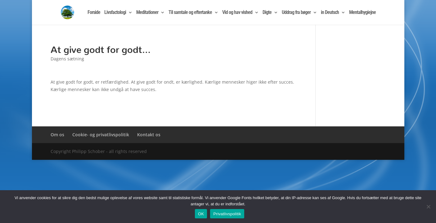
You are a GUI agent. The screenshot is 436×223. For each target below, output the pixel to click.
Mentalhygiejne (362, 12)
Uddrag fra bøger (296, 12)
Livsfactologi (115, 12)
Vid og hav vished (237, 12)
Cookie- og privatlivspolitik (100, 135)
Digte (267, 12)
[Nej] (428, 206)
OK (201, 214)
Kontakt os (148, 135)
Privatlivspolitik (227, 214)
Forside (94, 12)
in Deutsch (330, 12)
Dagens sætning (67, 59)
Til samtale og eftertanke (190, 12)
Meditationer (147, 12)
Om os (57, 135)
